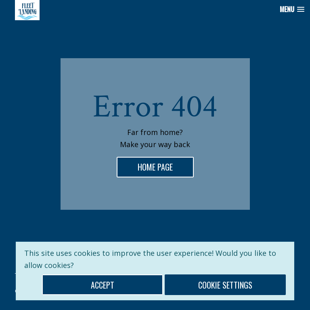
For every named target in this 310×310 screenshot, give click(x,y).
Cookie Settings (225, 285)
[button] (292, 9)
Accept (102, 285)
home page (157, 166)
